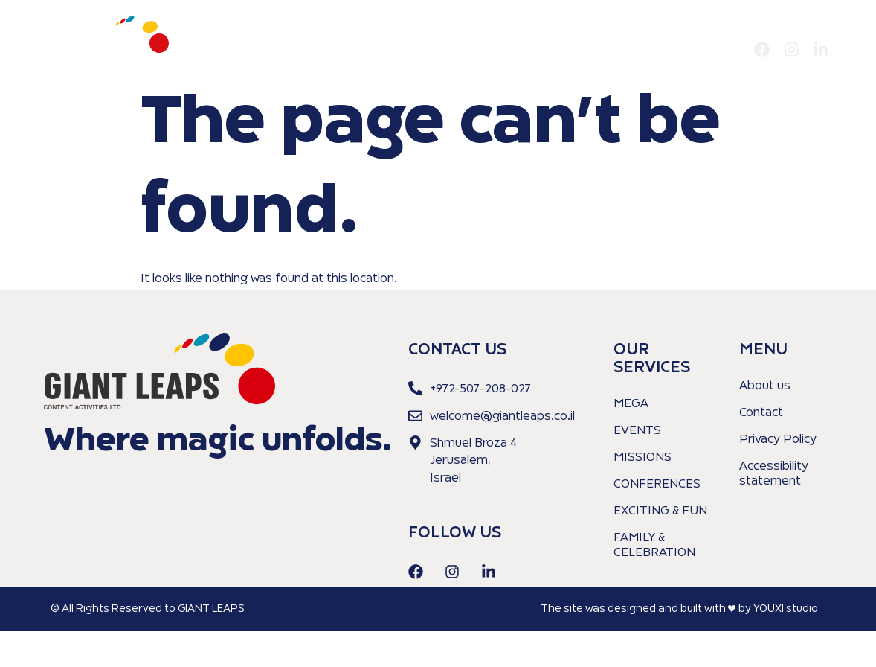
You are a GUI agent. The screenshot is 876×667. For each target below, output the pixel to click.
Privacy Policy (778, 440)
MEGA (630, 404)
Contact (717, 50)
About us (568, 50)
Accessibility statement (773, 474)
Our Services (644, 50)
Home (511, 50)
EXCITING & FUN (660, 511)
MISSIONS (642, 458)
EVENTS (637, 431)
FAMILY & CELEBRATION (654, 546)
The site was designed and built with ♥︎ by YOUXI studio (679, 609)
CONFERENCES (657, 484)
